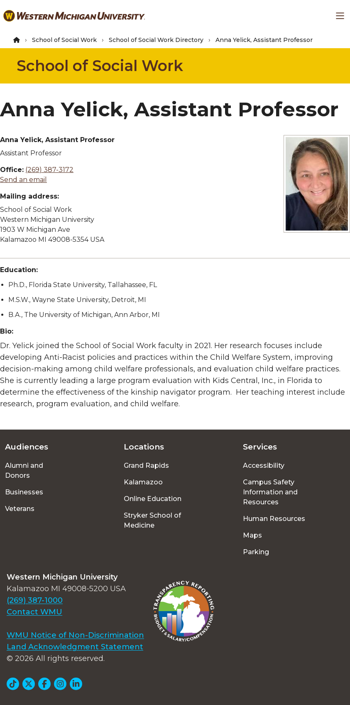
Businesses (24, 492)
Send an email (23, 180)
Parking (256, 552)
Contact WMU (34, 612)
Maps (252, 535)
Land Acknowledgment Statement (75, 646)
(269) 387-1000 (35, 600)
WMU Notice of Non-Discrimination (75, 635)
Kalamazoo (143, 482)
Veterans (19, 509)
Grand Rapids (146, 465)
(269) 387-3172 (49, 170)
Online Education (152, 499)
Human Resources (274, 519)
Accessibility (263, 465)
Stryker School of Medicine (152, 520)
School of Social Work (64, 40)
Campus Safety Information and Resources (270, 492)
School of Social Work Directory (156, 40)
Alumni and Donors (24, 470)
